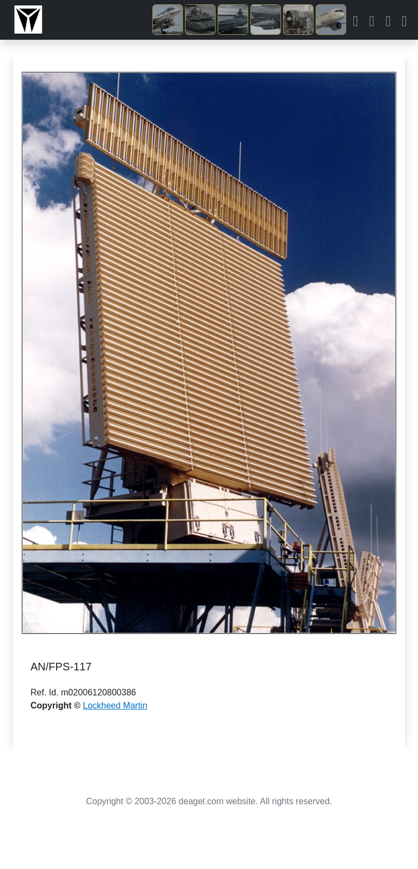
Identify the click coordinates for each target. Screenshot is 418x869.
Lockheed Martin (115, 705)
